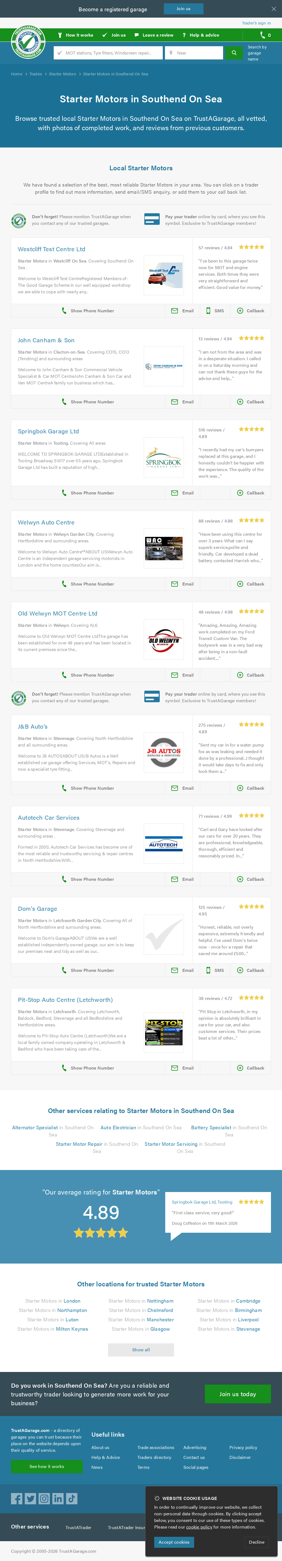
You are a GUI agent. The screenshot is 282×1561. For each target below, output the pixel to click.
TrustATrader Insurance (132, 1527)
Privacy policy (243, 1447)
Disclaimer (240, 1457)
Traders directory (154, 1457)
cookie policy (200, 1526)
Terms (143, 1467)
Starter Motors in (53, 1300)
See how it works (46, 1466)
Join (184, 8)
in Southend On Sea (141, 1127)
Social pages (196, 1467)
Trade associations (156, 1447)
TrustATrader (80, 1527)
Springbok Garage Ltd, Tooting (202, 1201)
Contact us (194, 1457)
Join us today (238, 1393)
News (97, 1467)
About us (100, 1447)
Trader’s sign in (256, 22)
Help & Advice (105, 1457)
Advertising (194, 1447)
